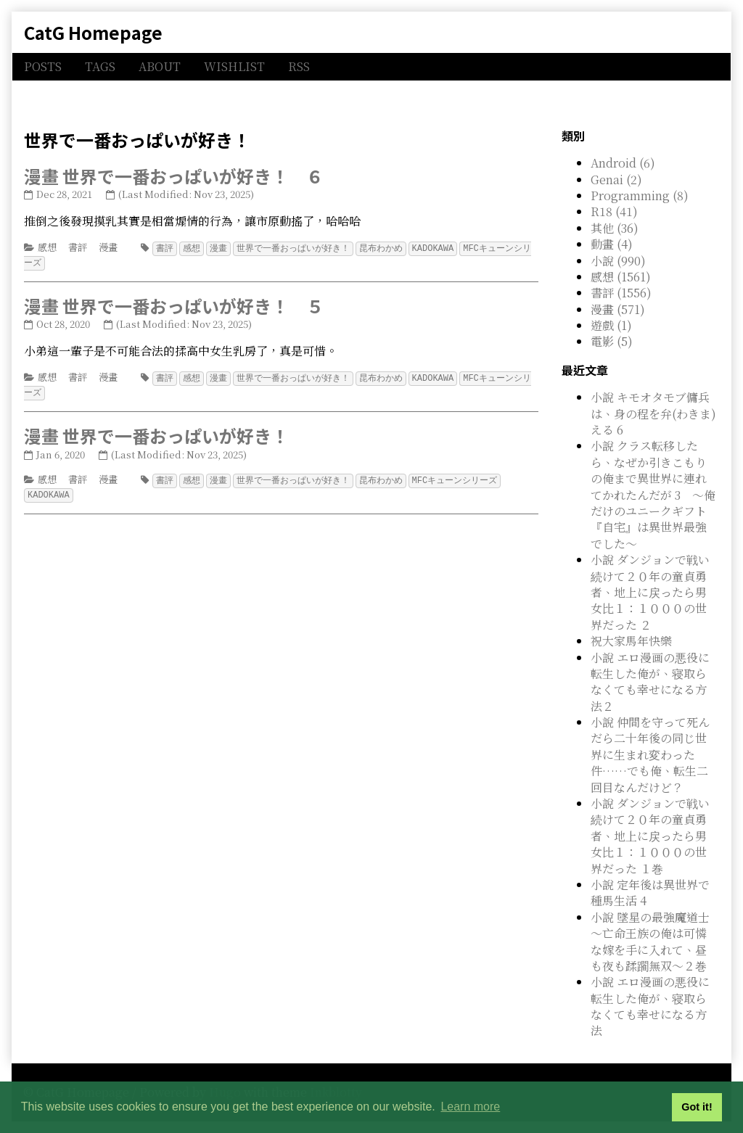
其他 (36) (615, 228)
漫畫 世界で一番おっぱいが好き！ (156, 432)
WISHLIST (234, 66)
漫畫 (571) (618, 309)
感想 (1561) (621, 276)
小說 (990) (618, 260)
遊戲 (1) (611, 325)
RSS (299, 66)
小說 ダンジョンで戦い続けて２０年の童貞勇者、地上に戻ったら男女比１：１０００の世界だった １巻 (650, 836)
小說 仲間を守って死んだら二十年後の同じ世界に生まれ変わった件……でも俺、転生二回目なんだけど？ (650, 755)
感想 (47, 247)
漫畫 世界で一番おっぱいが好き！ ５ (174, 304)
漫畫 (108, 247)
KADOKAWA (433, 248)
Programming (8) (640, 195)
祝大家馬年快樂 (631, 641)
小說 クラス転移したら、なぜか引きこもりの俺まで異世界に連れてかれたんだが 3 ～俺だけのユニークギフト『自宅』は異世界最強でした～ (653, 494)
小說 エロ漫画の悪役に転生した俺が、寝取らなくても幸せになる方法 (650, 1006)
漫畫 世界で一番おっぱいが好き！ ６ (174, 176)
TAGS (100, 66)
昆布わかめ (381, 248)
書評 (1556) (621, 292)
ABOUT (160, 66)
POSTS (43, 66)
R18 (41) (614, 211)
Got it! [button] (696, 1107)
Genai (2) (616, 179)
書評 (77, 247)
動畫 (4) (612, 244)
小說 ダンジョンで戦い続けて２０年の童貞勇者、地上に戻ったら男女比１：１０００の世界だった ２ (650, 592)
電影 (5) (612, 341)
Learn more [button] (470, 1106)
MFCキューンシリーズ (455, 477)
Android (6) (623, 162)
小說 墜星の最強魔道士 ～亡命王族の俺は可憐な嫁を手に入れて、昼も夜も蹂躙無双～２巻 (650, 941)
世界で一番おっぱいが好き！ (293, 248)
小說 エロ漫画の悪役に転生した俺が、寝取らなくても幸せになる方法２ (650, 681)
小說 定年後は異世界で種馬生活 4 (650, 892)
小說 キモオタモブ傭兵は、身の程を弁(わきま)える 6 (653, 413)
